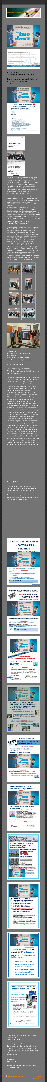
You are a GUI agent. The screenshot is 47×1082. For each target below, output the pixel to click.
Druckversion (11, 1076)
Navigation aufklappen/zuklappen (23, 2)
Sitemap (21, 1076)
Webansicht (37, 1078)
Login (39, 1076)
